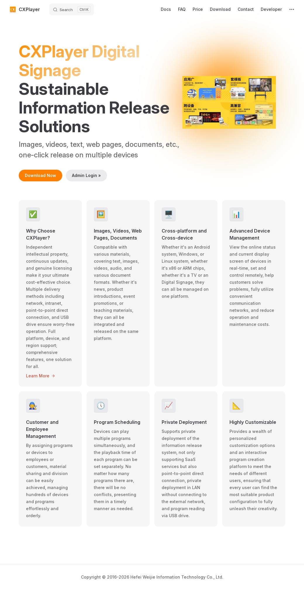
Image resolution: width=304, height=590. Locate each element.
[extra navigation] (291, 9)
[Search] (71, 9)
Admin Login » (86, 175)
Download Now (40, 175)
